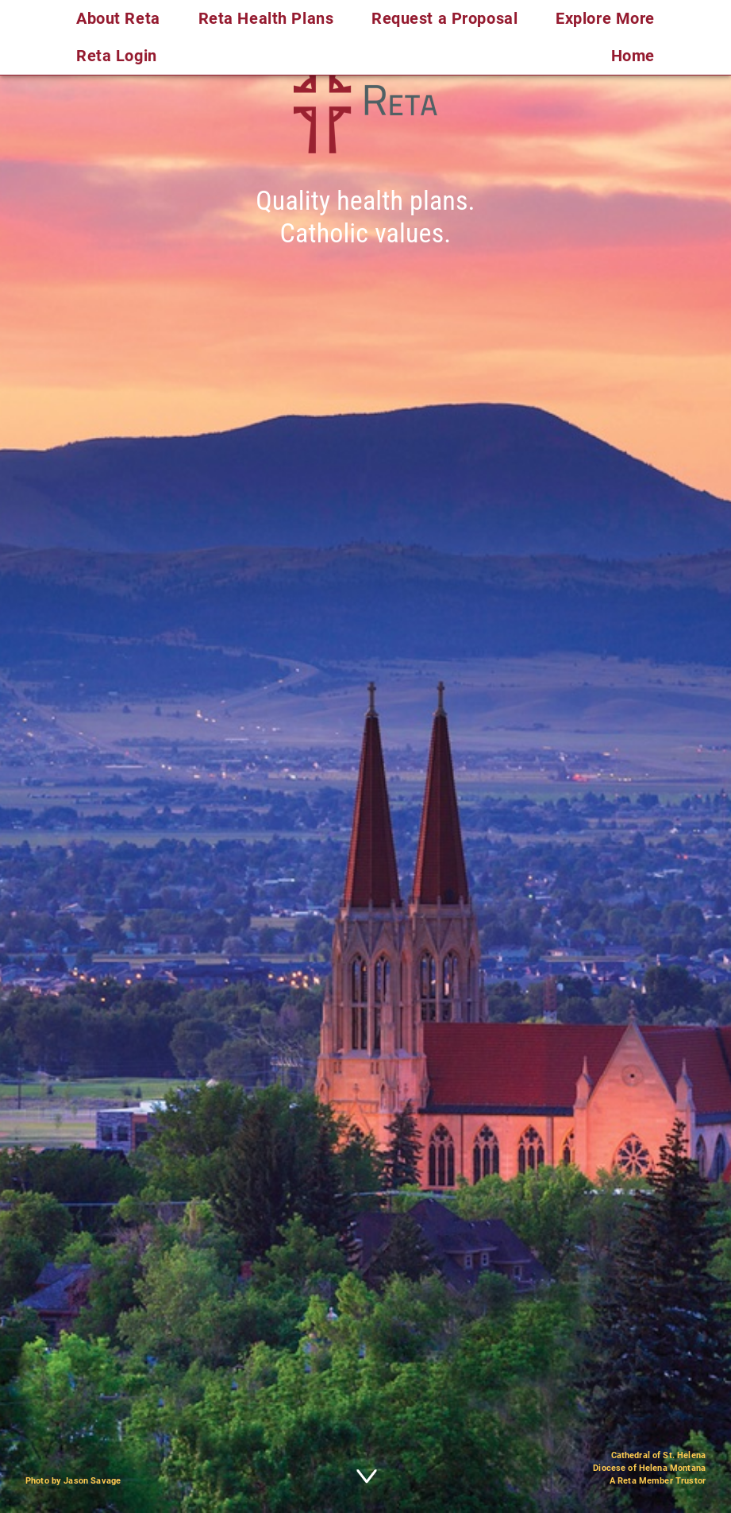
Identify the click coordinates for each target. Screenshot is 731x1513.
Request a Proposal (444, 18)
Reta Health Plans (266, 18)
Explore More (605, 18)
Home (633, 56)
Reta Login (117, 56)
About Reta (118, 18)
